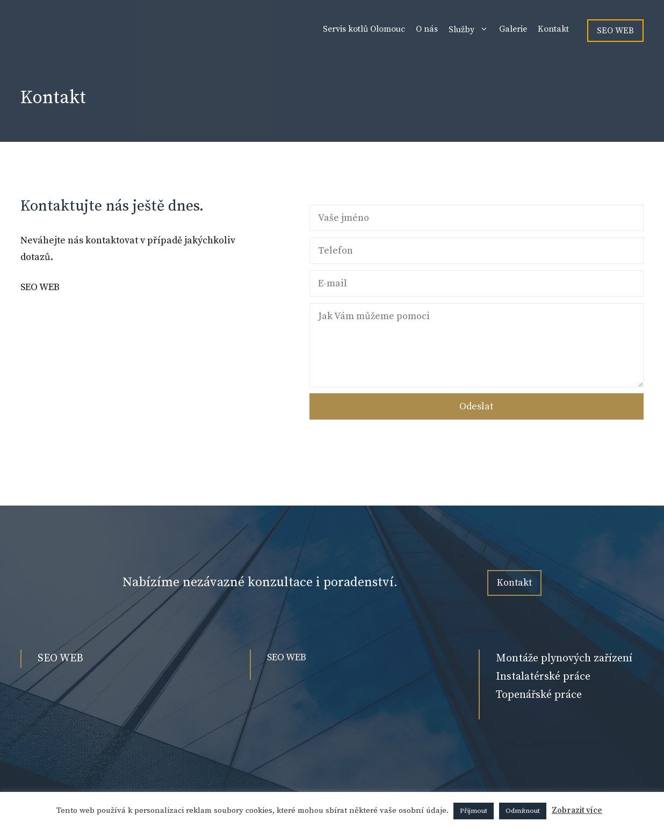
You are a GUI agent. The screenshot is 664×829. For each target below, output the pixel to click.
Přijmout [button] (473, 810)
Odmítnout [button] (523, 810)
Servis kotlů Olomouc (364, 29)
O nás (427, 29)
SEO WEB (615, 30)
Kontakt (553, 29)
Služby (471, 29)
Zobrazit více (577, 810)
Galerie (513, 29)
